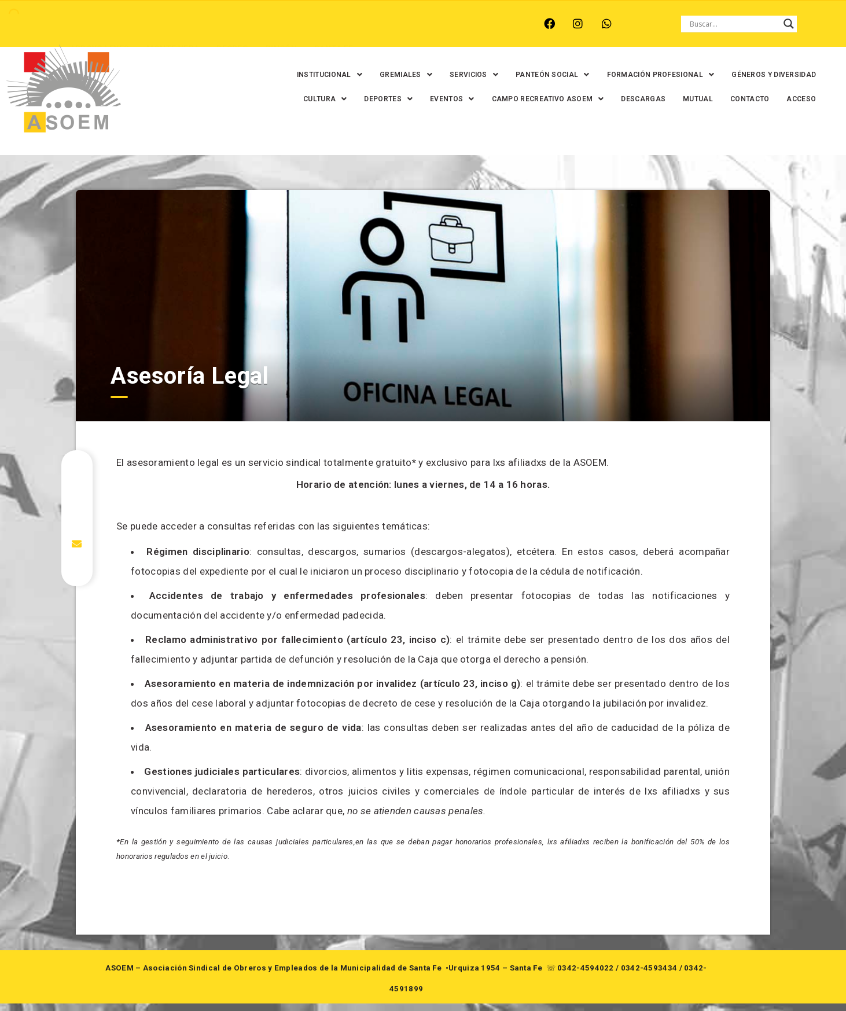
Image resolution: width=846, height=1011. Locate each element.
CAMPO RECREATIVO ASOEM (618, 99)
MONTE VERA (145, 23)
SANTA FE (306, 23)
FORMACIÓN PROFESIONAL (683, 75)
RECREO (205, 23)
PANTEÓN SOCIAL (575, 75)
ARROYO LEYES (72, 23)
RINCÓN (254, 23)
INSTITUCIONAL (351, 75)
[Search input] (734, 24)
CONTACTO (669, 123)
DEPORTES (459, 99)
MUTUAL (618, 123)
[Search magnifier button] (789, 24)
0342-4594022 (585, 975)
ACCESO (721, 123)
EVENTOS (523, 99)
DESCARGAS (713, 99)
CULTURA (395, 99)
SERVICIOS (496, 75)
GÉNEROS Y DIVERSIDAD (314, 99)
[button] (351, 75)
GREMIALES (428, 75)
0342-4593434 (649, 975)
